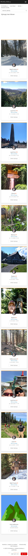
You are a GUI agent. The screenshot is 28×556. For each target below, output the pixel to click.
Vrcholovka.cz (4, 6)
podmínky (14, 550)
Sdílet (24, 554)
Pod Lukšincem (14, 524)
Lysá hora (13, 111)
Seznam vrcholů (5, 7)
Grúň (13, 442)
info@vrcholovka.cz (19, 548)
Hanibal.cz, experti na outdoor (9, 544)
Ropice (13, 276)
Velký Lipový (13, 359)
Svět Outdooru (14, 546)
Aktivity (19, 6)
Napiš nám (15, 554)
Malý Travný (13, 483)
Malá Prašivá (13, 69)
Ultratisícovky (22, 544)
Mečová (13, 235)
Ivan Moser (13, 6)
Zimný (13, 193)
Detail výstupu (14, 75)
